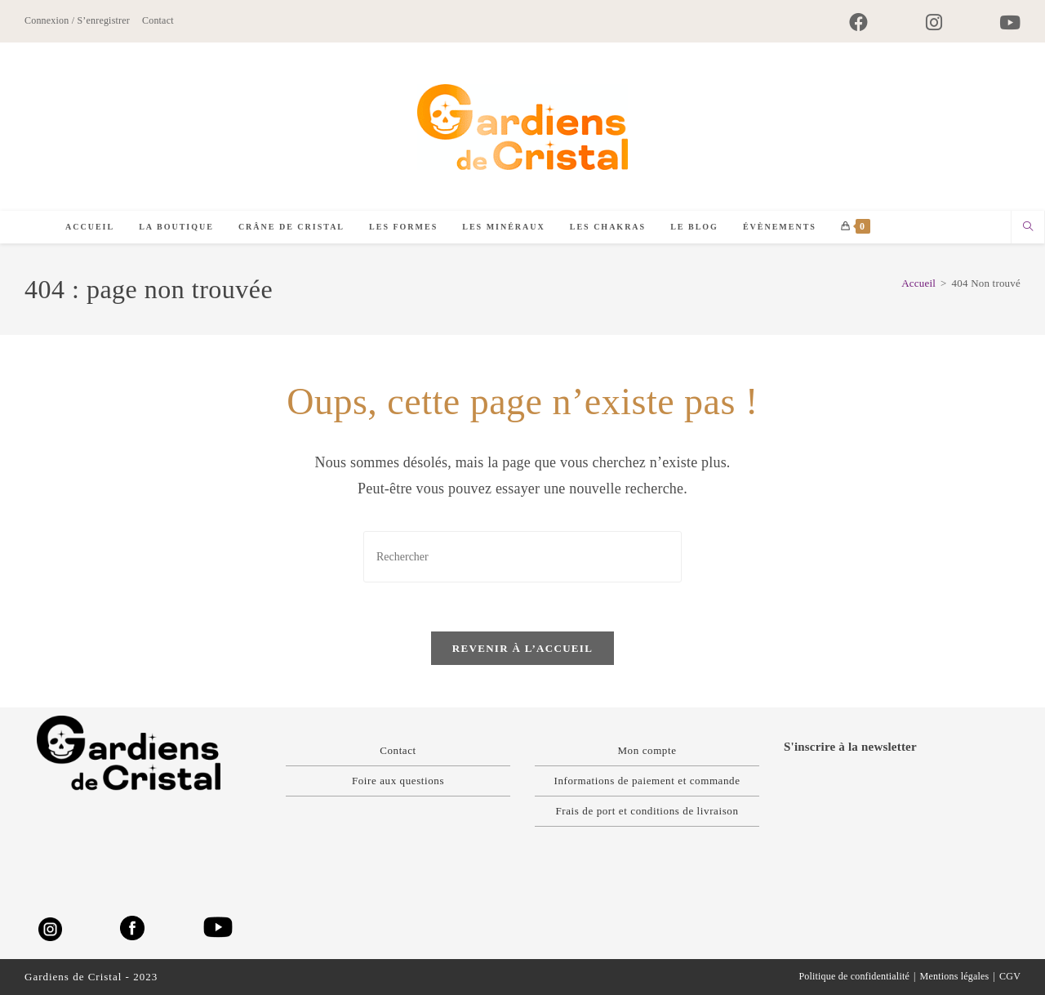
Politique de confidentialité (853, 976)
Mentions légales (954, 976)
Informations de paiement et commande (647, 780)
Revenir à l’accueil (522, 649)
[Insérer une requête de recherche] (522, 556)
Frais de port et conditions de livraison (646, 811)
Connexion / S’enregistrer (77, 20)
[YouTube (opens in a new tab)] (996, 22)
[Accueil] (918, 283)
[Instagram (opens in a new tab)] (934, 22)
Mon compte (646, 750)
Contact (158, 20)
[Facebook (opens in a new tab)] (858, 22)
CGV (1010, 976)
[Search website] (1027, 228)
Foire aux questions (398, 780)
